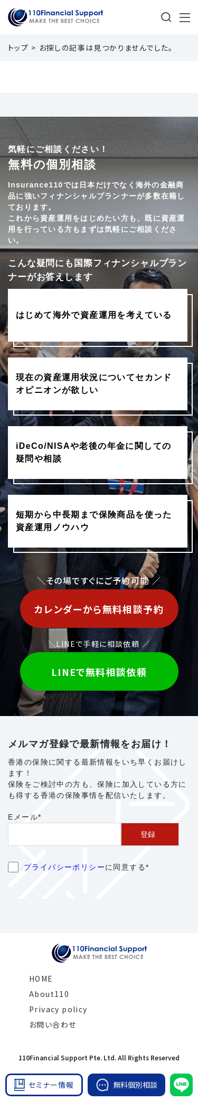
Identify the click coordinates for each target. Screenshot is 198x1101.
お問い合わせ (52, 1024)
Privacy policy (58, 1009)
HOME (41, 978)
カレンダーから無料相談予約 (99, 609)
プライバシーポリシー (64, 867)
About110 (49, 994)
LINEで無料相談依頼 (99, 672)
